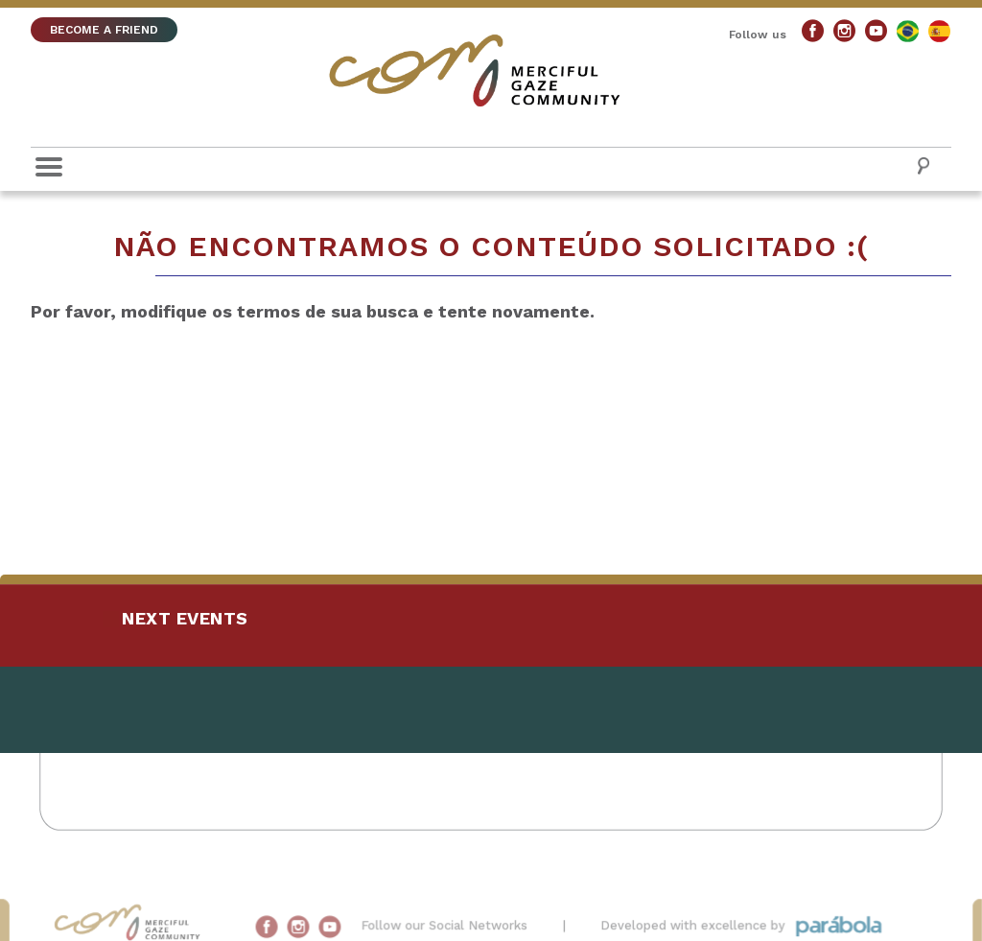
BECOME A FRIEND (104, 29)
